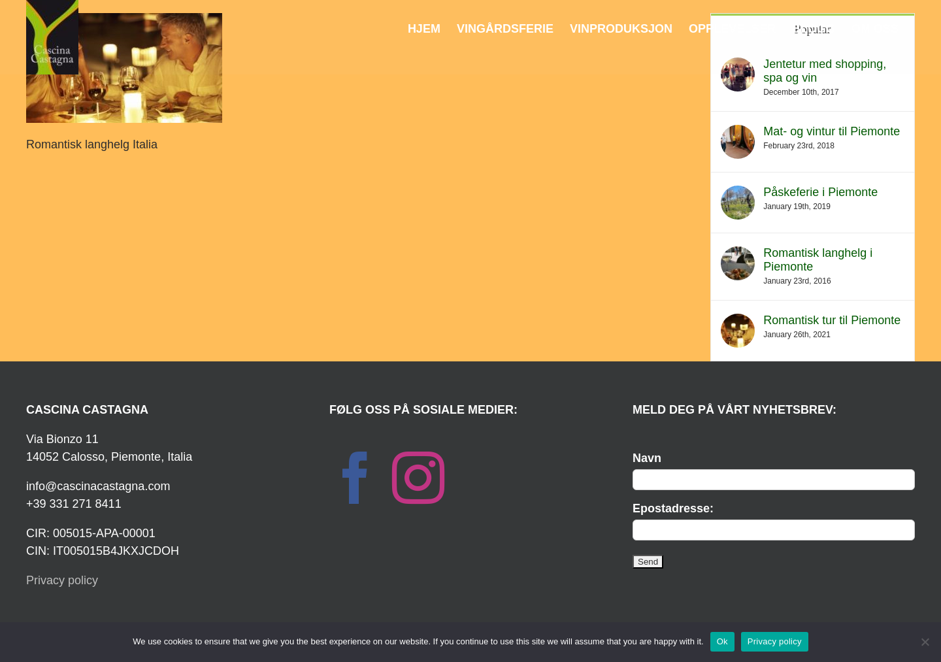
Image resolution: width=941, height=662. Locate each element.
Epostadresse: (673, 508)
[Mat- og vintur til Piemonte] (738, 133)
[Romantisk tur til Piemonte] (738, 322)
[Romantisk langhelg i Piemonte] (738, 254)
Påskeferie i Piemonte (820, 192)
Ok (722, 641)
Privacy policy (62, 580)
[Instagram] (418, 478)
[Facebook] (355, 478)
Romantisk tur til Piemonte (831, 320)
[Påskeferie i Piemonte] (738, 194)
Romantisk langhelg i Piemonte (817, 259)
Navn (647, 458)
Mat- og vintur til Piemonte (831, 131)
